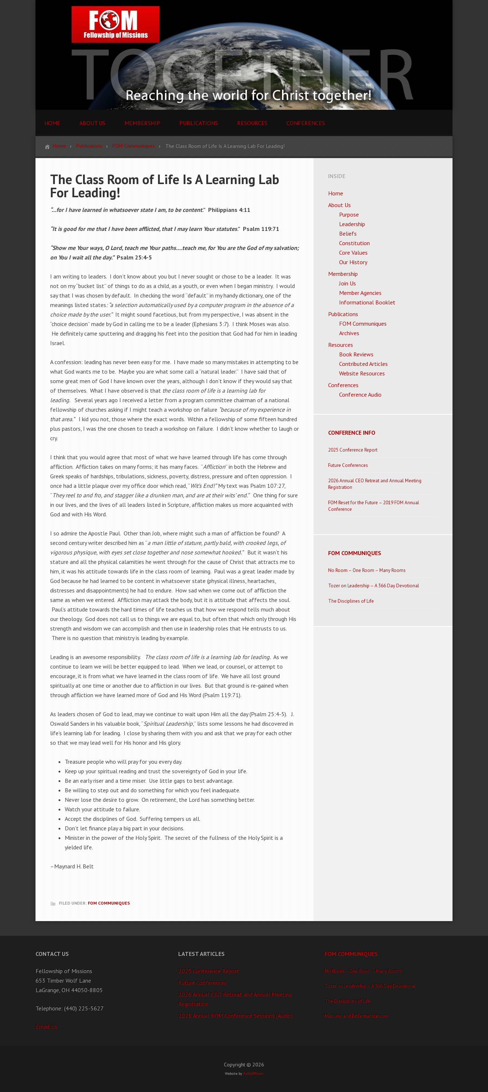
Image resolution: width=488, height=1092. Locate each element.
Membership (343, 273)
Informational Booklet (367, 302)
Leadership (352, 224)
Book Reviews (356, 354)
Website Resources (362, 373)
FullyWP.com (253, 1073)
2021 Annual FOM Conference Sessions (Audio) (235, 1015)
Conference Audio (360, 394)
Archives (349, 333)
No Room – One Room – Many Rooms (367, 570)
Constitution (354, 243)
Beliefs (348, 233)
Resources (340, 344)
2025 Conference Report (353, 450)
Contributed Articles (363, 363)
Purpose (349, 214)
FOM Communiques (109, 903)
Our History (353, 262)
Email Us (46, 1026)
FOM (244, 55)
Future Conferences (348, 465)
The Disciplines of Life (351, 601)
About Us (339, 205)
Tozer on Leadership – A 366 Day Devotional (373, 586)
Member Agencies (360, 292)
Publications (343, 314)
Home (335, 193)
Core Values (353, 252)
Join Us (347, 283)
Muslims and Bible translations (356, 1016)
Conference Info (351, 432)
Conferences (343, 385)
